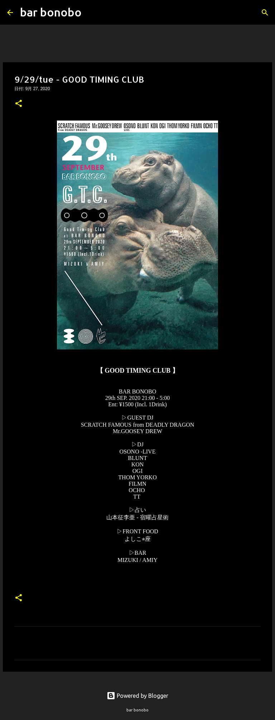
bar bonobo (51, 12)
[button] (18, 104)
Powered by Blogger (137, 695)
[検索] (91, 12)
